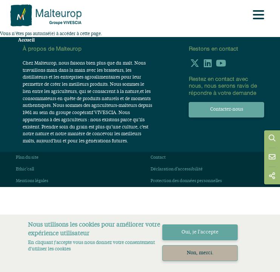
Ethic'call (25, 169)
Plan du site (27, 158)
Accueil (26, 40)
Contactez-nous (226, 109)
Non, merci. (200, 252)
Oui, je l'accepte (200, 232)
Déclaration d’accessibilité (177, 169)
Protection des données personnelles (186, 181)
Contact (158, 158)
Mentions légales (32, 181)
